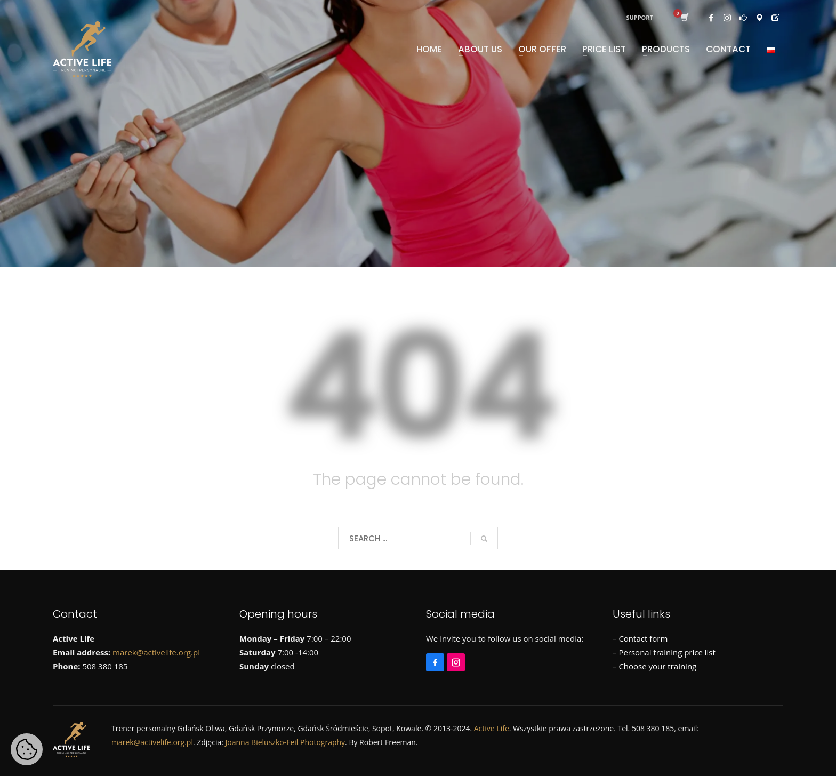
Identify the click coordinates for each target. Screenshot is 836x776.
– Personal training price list (664, 652)
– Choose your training (654, 666)
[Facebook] (436, 657)
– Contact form (640, 638)
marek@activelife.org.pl (156, 652)
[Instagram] (457, 657)
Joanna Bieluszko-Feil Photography (285, 742)
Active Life (491, 728)
